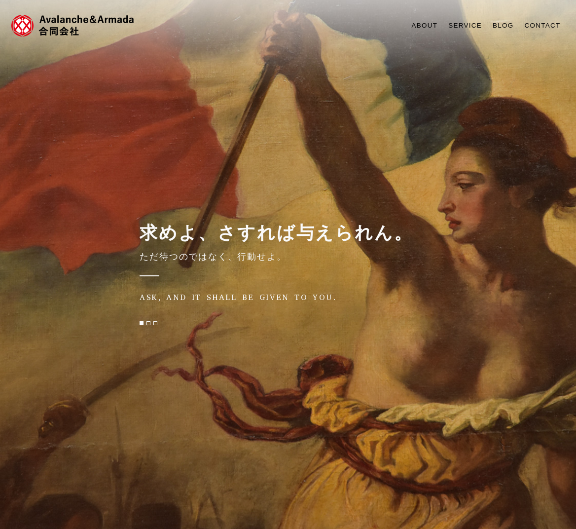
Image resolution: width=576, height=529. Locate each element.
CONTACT (540, 25)
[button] (142, 323)
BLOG (497, 25)
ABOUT (412, 25)
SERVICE (456, 25)
